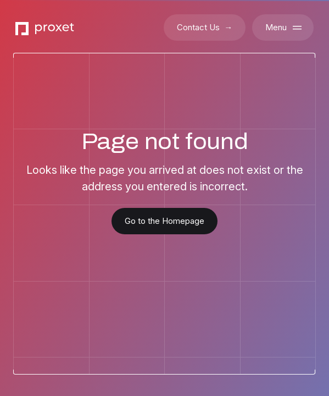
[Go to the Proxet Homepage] (45, 27)
